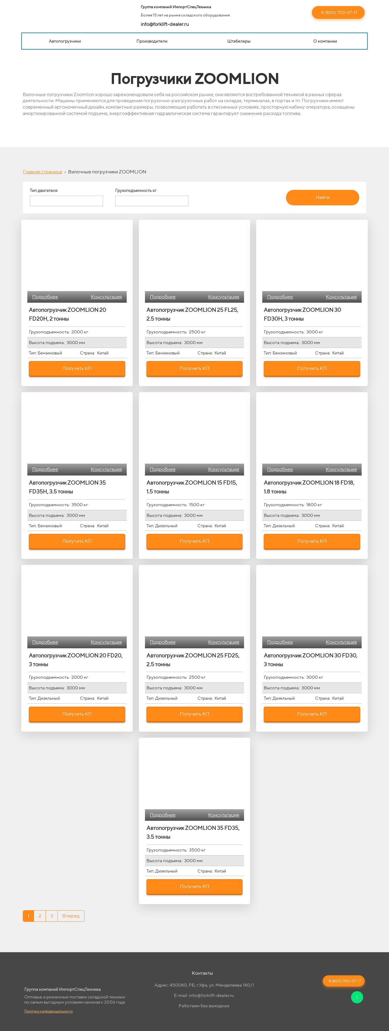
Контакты (202, 973)
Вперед (71, 916)
